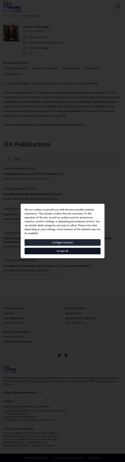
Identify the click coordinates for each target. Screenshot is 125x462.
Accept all (62, 250)
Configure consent (62, 242)
